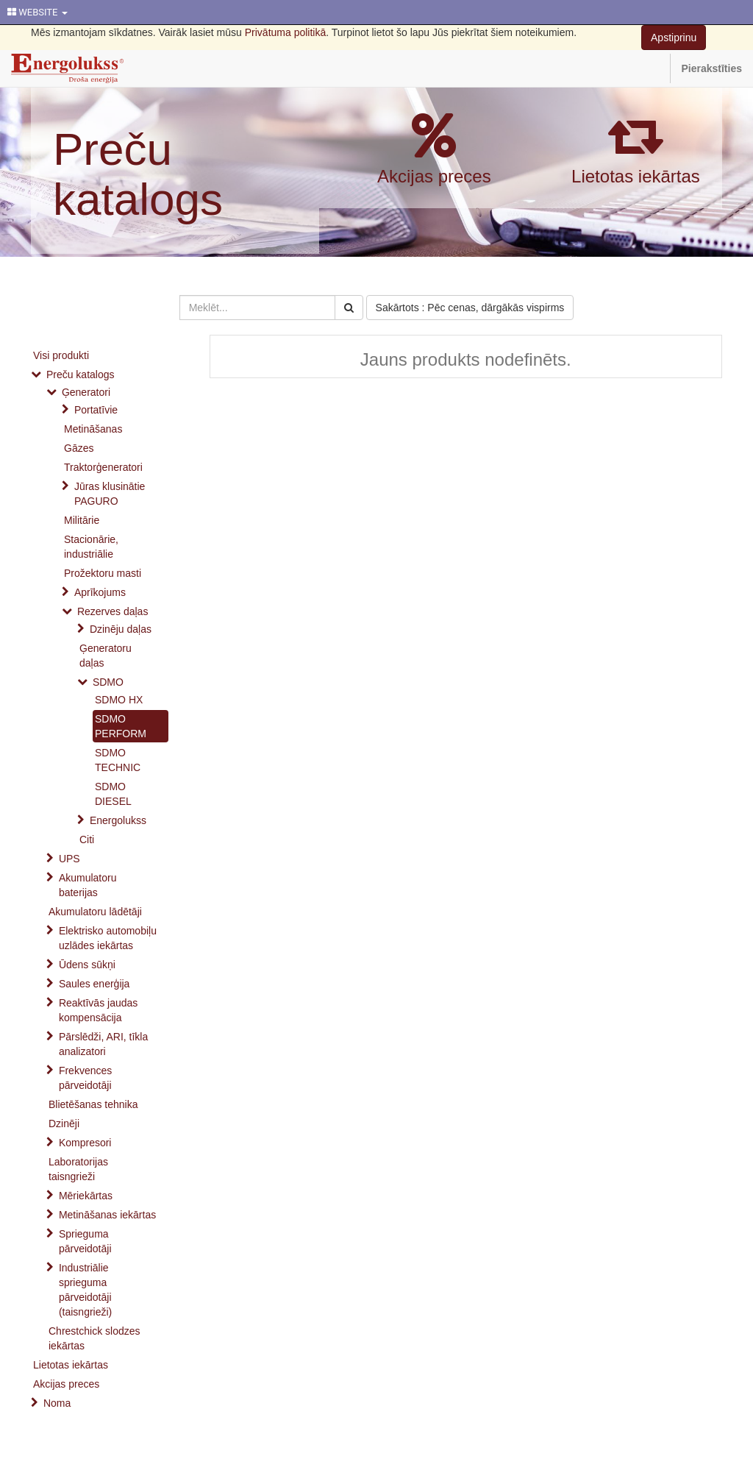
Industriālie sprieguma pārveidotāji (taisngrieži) (85, 1290)
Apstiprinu (673, 37)
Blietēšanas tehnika (93, 1104)
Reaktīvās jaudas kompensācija (98, 1010)
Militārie (81, 520)
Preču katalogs (138, 174)
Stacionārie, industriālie (91, 546)
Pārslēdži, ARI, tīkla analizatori (103, 1044)
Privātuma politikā (285, 32)
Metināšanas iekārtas (107, 1215)
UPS (69, 859)
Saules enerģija (94, 984)
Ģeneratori (86, 392)
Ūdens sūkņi (87, 964)
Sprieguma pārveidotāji (85, 1241)
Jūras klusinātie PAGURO (110, 493)
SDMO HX (119, 700)
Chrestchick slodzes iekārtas (94, 1338)
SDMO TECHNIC (117, 760)
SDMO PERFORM (120, 726)
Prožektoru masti (102, 573)
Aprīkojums (100, 592)
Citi (86, 839)
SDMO (108, 682)
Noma (57, 1403)
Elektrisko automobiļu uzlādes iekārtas (108, 938)
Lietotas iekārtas (635, 176)
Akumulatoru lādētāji (95, 911)
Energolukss (118, 820)
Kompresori (85, 1143)
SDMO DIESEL (113, 794)
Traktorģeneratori (103, 467)
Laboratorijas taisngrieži (78, 1169)
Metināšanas (93, 429)
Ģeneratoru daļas (105, 655)
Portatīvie (96, 410)
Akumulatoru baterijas (88, 885)
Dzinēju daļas (120, 629)
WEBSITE (37, 12)
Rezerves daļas (113, 611)
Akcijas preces (434, 176)
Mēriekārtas (86, 1195)
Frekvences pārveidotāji (85, 1078)
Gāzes (78, 448)
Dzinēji (64, 1123)
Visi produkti (61, 355)
